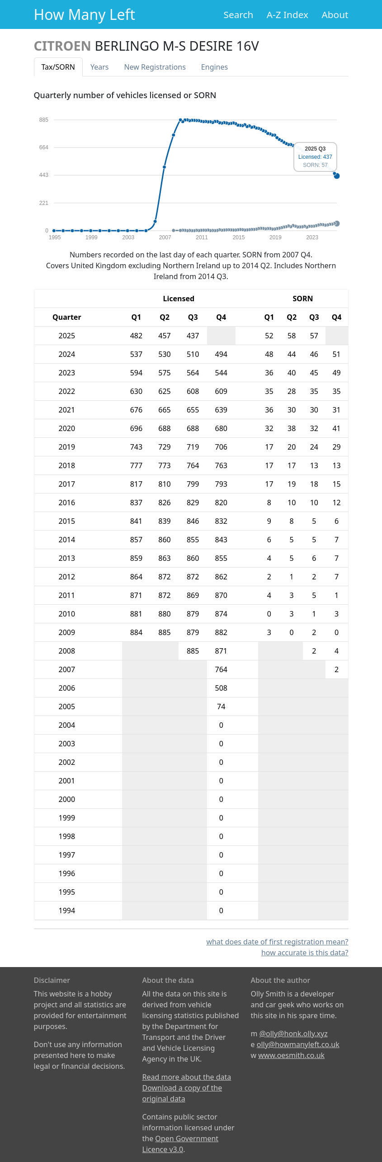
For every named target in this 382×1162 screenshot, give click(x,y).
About (334, 14)
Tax (58, 67)
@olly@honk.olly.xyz (293, 1034)
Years (99, 67)
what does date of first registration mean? (277, 942)
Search (239, 14)
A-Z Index (287, 14)
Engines (214, 67)
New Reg (154, 67)
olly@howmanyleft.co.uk (298, 1044)
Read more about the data (186, 1077)
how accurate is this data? (305, 953)
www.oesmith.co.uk (291, 1055)
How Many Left (85, 14)
